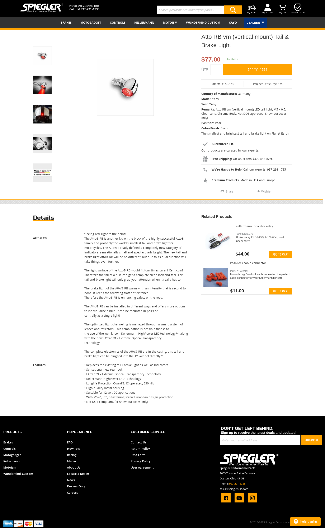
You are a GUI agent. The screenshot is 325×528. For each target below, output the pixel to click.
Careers (72, 493)
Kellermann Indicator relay (254, 226)
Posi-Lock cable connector (248, 263)
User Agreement (142, 467)
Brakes (8, 442)
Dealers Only (76, 486)
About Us (73, 467)
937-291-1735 (90, 9)
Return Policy (140, 449)
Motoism (9, 467)
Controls (9, 449)
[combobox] (199, 9)
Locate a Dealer (78, 474)
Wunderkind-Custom (18, 474)
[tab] (43, 219)
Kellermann (11, 461)
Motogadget (12, 455)
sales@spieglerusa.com (234, 489)
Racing (71, 455)
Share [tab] (229, 191)
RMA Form (138, 455)
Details (43, 218)
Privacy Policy (141, 461)
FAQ (70, 442)
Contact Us (138, 442)
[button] (47, 50)
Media (71, 461)
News (71, 480)
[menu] (162, 22)
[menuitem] (67, 22)
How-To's (73, 449)
